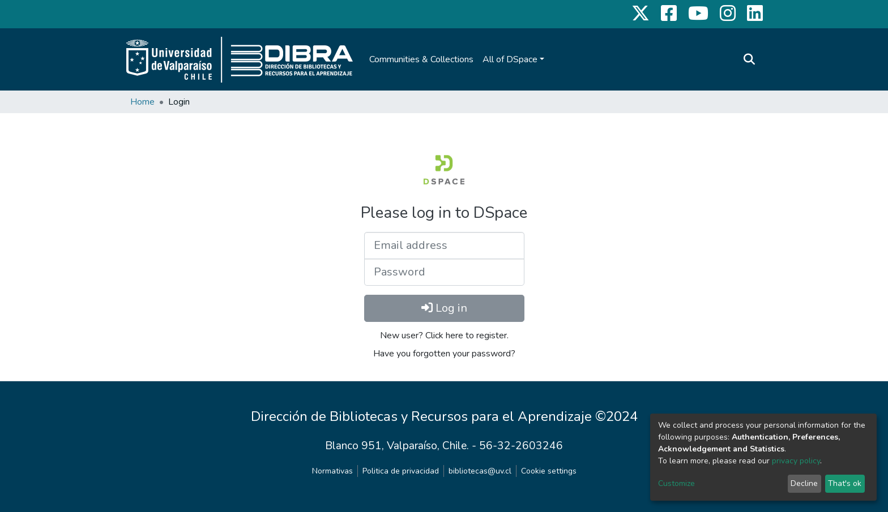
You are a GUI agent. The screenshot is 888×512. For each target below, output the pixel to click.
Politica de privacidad (400, 471)
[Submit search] (749, 59)
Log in (444, 308)
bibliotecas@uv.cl (480, 471)
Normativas (332, 471)
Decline (804, 483)
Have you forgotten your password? (444, 353)
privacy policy (796, 460)
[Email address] (444, 245)
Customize (676, 483)
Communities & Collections (421, 59)
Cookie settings (549, 471)
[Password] (444, 272)
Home (142, 102)
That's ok (844, 483)
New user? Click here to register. (444, 335)
